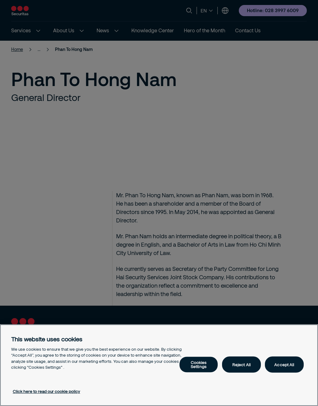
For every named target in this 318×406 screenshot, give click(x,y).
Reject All (241, 364)
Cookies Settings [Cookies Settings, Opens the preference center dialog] (199, 364)
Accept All (284, 364)
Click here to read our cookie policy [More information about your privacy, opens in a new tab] (46, 391)
